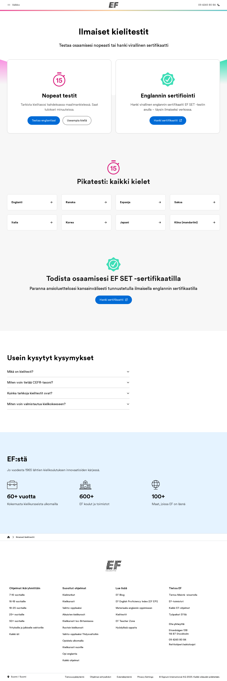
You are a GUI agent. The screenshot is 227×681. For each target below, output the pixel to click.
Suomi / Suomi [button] (16, 677)
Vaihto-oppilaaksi (72, 607)
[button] (14, 5)
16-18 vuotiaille (17, 601)
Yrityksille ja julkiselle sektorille (26, 627)
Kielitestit (121, 614)
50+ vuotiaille (16, 621)
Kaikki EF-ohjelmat (179, 607)
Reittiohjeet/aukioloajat (182, 644)
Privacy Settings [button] (145, 677)
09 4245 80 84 (177, 639)
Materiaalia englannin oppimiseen (134, 607)
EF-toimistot (176, 601)
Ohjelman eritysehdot (100, 677)
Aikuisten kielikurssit (73, 614)
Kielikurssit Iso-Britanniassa (77, 621)
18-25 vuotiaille (17, 607)
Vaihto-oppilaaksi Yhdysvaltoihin (80, 634)
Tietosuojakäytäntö (74, 677)
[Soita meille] (208, 5)
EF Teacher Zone (125, 621)
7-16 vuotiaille (17, 594)
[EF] (113, 5)
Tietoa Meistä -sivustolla (183, 594)
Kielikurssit (68, 601)
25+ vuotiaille (16, 614)
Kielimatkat (68, 594)
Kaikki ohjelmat (70, 660)
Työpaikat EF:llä (178, 614)
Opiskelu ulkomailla (73, 640)
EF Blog (120, 594)
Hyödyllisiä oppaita (126, 627)
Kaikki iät (14, 634)
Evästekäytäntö (124, 677)
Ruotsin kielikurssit (72, 627)
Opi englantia (69, 653)
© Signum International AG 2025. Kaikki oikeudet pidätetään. (189, 677)
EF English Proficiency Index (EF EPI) (137, 601)
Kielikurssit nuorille (72, 647)
